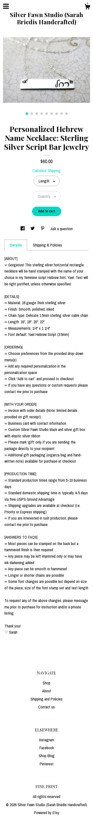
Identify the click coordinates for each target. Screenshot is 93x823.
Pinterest (47, 764)
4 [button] (41, 113)
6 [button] (51, 113)
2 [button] (32, 113)
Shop (46, 683)
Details (16, 245)
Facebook (46, 747)
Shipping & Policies (47, 245)
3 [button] (36, 113)
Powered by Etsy (46, 812)
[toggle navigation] (6, 6)
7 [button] (56, 113)
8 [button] (61, 113)
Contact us (46, 707)
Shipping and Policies (46, 699)
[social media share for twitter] (33, 228)
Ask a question (62, 228)
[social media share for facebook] (23, 228)
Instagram (46, 740)
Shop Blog (47, 755)
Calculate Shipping (46, 170)
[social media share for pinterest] (43, 228)
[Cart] (87, 7)
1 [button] (27, 113)
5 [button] (46, 113)
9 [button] (66, 113)
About (46, 691)
